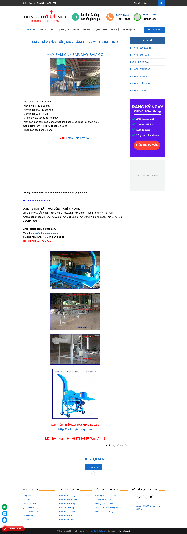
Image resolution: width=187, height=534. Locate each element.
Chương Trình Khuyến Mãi (106, 495)
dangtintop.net (124, 531)
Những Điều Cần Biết (104, 503)
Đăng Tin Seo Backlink (68, 499)
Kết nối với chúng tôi (144, 489)
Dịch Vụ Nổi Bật (29, 503)
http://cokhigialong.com (45, 233)
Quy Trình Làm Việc (31, 507)
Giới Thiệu (27, 499)
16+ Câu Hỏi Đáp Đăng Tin (106, 507)
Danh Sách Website (31, 511)
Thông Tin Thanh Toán (104, 499)
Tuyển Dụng (28, 515)
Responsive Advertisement (147, 175)
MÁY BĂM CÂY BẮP (63, 55)
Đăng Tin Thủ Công (67, 495)
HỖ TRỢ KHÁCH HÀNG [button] (107, 489)
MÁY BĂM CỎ (92, 55)
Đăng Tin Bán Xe (66, 515)
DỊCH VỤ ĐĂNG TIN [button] (69, 489)
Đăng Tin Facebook (67, 511)
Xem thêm (93, 467)
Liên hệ (26, 519)
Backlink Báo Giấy (66, 507)
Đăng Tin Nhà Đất (66, 519)
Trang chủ (27, 495)
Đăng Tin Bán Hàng (67, 503)
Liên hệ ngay (154, 30)
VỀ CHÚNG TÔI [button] (30, 489)
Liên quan (93, 459)
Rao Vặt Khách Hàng (104, 511)
